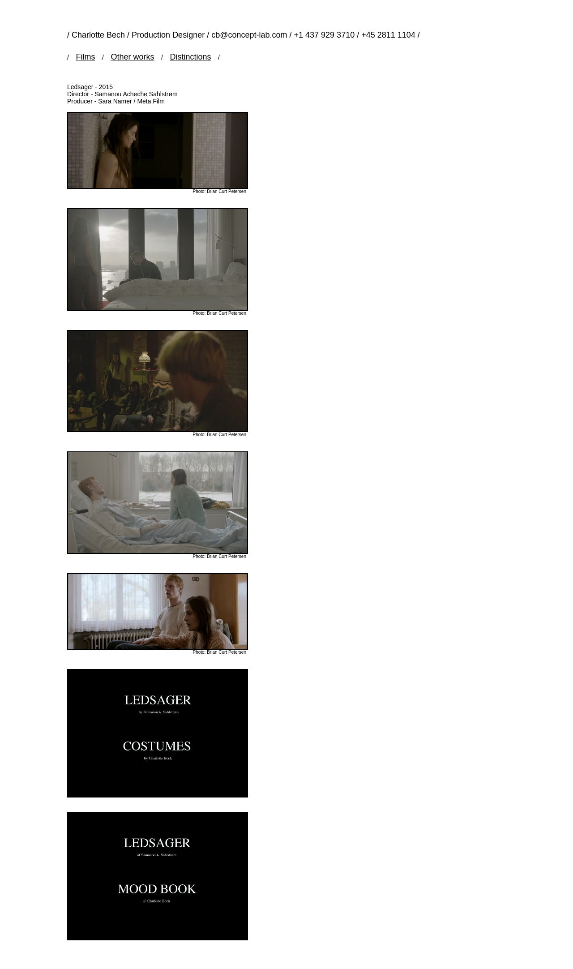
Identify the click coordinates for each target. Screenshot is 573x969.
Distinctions (190, 56)
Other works (132, 56)
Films (85, 56)
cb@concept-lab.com (249, 34)
